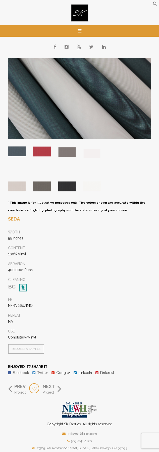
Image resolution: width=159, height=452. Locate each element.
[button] (155, 5)
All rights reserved (97, 424)
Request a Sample (27, 349)
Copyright (55, 424)
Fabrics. (75, 424)
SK (66, 424)
